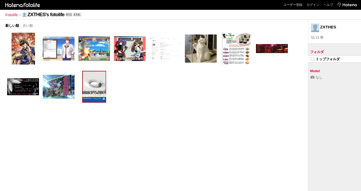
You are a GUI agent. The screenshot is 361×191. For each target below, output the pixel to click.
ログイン (313, 5)
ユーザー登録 (292, 5)
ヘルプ (328, 5)
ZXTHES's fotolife (46, 14)
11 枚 (317, 37)
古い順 (28, 26)
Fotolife (11, 15)
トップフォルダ (325, 59)
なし (317, 77)
